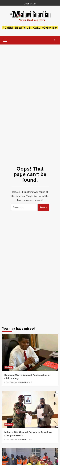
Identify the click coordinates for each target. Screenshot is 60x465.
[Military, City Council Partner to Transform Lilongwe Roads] (30, 409)
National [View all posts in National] (8, 367)
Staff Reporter (11, 382)
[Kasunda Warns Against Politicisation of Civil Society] (30, 352)
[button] (5, 40)
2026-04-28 (23, 382)
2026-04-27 (23, 439)
